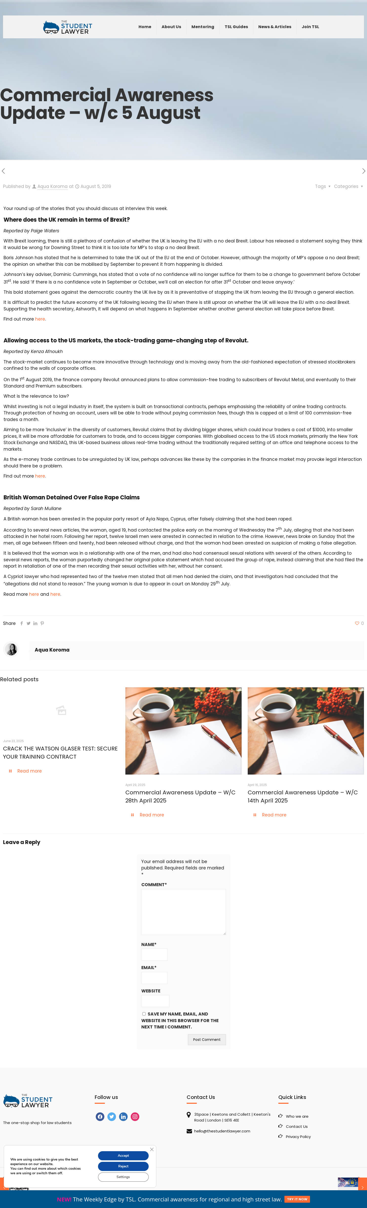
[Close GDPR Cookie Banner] (151, 1149)
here (40, 319)
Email (149, 968)
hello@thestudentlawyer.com (222, 1131)
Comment (154, 885)
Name (149, 944)
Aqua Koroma (52, 186)
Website (150, 991)
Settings (123, 1177)
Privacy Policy (298, 1136)
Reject (123, 1166)
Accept (123, 1155)
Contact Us (297, 1126)
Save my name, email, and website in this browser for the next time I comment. (180, 1020)
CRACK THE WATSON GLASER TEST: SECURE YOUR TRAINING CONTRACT (60, 753)
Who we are (297, 1116)
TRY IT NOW (297, 1199)
